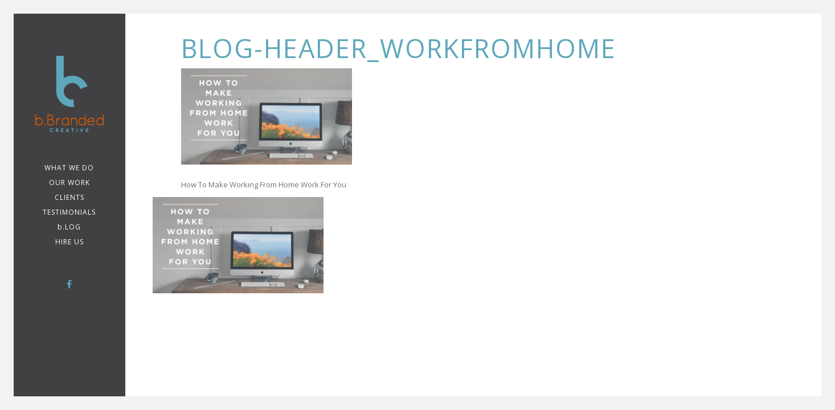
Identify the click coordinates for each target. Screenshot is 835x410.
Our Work (69, 182)
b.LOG (69, 227)
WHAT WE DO (69, 168)
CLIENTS (69, 197)
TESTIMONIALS (69, 212)
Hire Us (69, 242)
